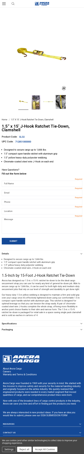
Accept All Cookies (45, 449)
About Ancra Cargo (12, 368)
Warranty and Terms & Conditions (20, 374)
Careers (7, 371)
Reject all (24, 449)
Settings (9, 449)
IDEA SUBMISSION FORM (54, 415)
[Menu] (4, 3)
